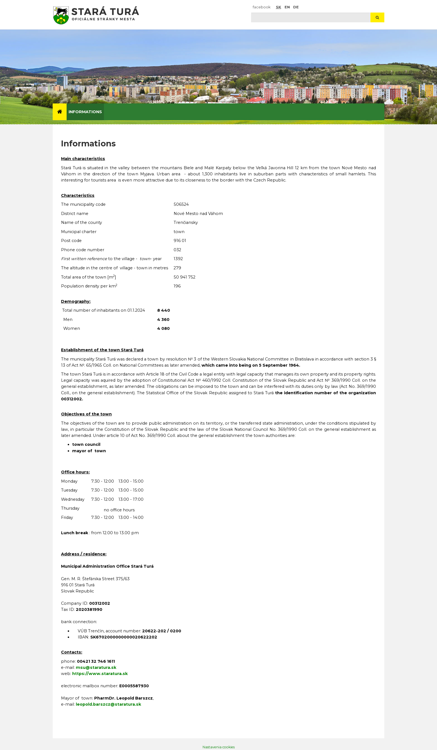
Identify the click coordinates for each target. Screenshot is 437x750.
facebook (262, 7)
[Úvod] (60, 111)
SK (278, 7)
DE (296, 7)
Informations (85, 111)
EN (287, 7)
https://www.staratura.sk (100, 673)
